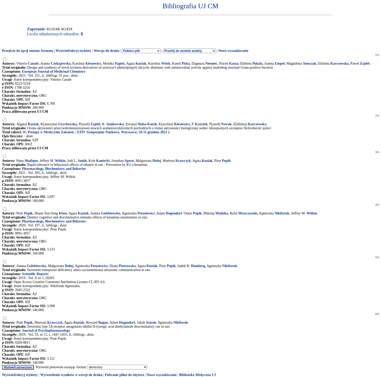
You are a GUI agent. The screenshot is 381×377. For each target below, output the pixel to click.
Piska (186, 63)
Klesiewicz (93, 63)
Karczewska (339, 63)
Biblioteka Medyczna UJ (197, 375)
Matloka (221, 213)
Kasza (233, 63)
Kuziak (140, 63)
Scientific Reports (35, 274)
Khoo (63, 213)
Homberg (198, 266)
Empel (280, 63)
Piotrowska (127, 266)
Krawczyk (183, 161)
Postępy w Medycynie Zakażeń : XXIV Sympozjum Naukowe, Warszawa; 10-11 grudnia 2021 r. (99, 132)
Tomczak (309, 63)
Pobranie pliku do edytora (124, 375)
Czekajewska (61, 63)
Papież (120, 63)
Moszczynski (247, 213)
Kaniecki (103, 161)
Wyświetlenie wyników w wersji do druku (71, 375)
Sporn (129, 161)
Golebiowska (110, 213)
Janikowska (115, 124)
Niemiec (211, 63)
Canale (33, 63)
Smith (82, 161)
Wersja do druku (106, 51)
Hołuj (69, 266)
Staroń (151, 322)
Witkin (60, 161)
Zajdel (364, 63)
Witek (165, 63)
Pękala (257, 63)
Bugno (103, 322)
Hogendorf (174, 213)
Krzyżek (201, 124)
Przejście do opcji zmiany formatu (27, 51)
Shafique (31, 161)
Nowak (226, 124)
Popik (226, 161)
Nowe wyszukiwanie (233, 51)
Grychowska (67, 124)
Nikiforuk (281, 213)
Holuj (156, 161)
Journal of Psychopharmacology (46, 330)
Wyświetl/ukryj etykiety (73, 51)
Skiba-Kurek (147, 124)
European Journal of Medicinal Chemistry (54, 71)
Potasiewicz (146, 213)
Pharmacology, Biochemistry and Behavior (54, 169)
